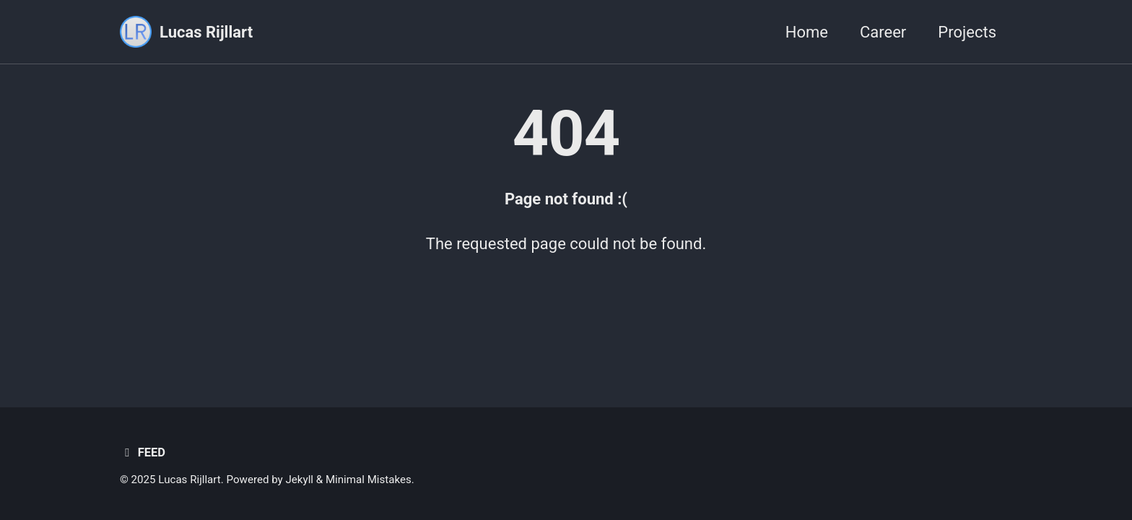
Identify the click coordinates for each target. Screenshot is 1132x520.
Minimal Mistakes (369, 479)
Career (883, 32)
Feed (142, 452)
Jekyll (299, 479)
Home (806, 32)
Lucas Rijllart (206, 32)
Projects (967, 32)
